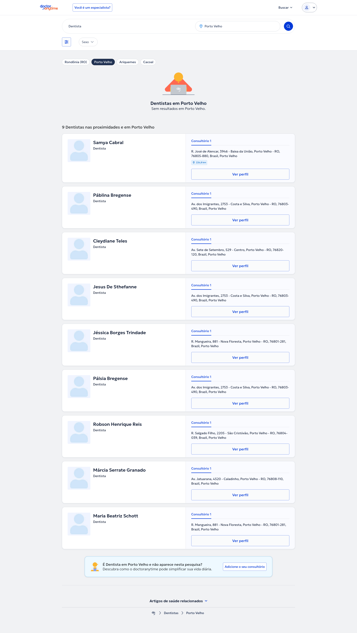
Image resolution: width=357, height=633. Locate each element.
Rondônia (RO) (76, 62)
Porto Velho (103, 62)
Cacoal (148, 62)
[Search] (288, 26)
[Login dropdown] (309, 7)
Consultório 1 (201, 141)
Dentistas (171, 613)
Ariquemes (127, 62)
